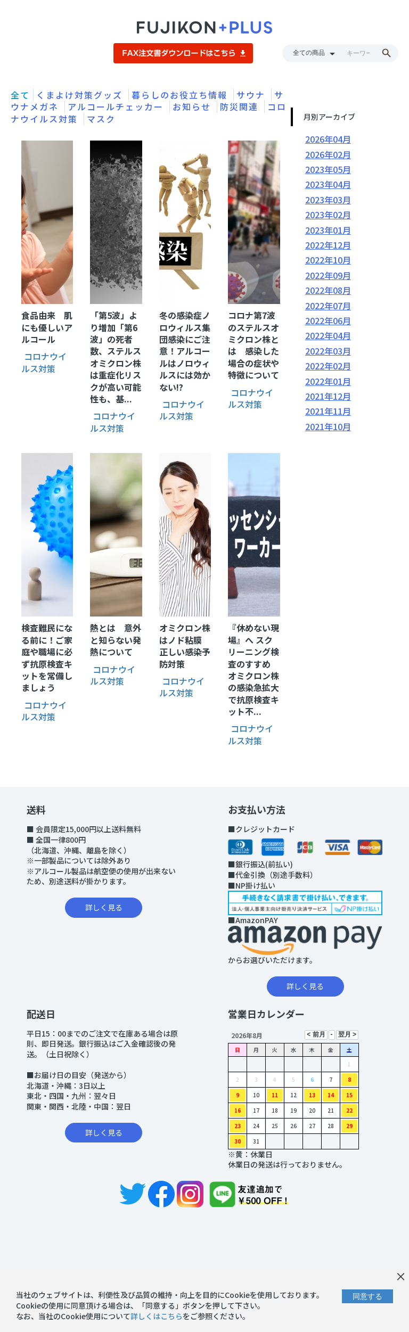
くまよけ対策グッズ (81, 94)
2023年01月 (328, 230)
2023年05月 (328, 169)
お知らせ (193, 106)
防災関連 (240, 106)
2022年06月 (328, 320)
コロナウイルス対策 (44, 362)
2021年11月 (328, 411)
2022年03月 (328, 350)
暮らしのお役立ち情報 (181, 94)
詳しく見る (103, 907)
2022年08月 (328, 290)
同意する (367, 1296)
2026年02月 (328, 154)
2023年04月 (328, 184)
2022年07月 (328, 305)
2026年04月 (328, 139)
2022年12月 (328, 245)
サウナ (252, 94)
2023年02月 (328, 214)
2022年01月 (328, 381)
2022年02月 (328, 365)
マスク (101, 118)
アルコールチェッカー (117, 106)
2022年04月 (328, 335)
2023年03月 (328, 199)
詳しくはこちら (156, 1316)
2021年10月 (328, 426)
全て (20, 94)
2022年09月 (328, 275)
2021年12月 (328, 396)
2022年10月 (328, 259)
